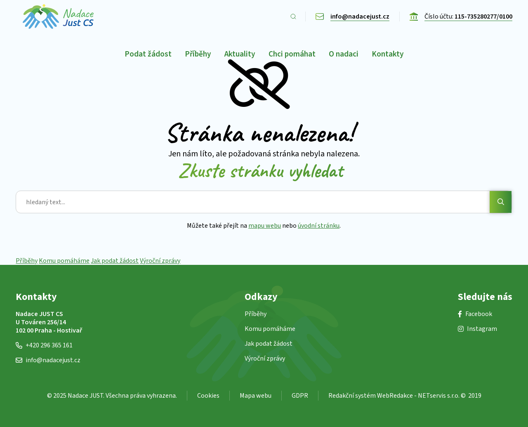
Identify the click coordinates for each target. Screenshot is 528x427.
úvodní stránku (319, 225)
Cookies (208, 396)
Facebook (475, 314)
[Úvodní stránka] (58, 16)
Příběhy (27, 260)
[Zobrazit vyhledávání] (293, 16)
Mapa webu (255, 396)
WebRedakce (395, 395)
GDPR (300, 396)
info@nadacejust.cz (48, 360)
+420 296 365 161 (44, 345)
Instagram (477, 329)
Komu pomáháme (64, 260)
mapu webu (265, 225)
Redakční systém (352, 395)
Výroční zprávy (160, 260)
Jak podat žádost (115, 260)
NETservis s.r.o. (439, 395)
